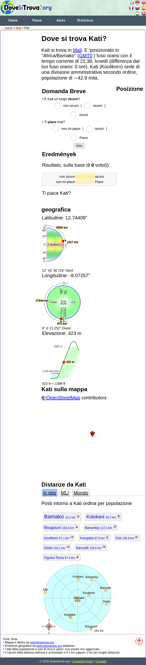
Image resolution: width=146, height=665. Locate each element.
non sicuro (71, 106)
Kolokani (103, 516)
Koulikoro (59, 538)
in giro (49, 492)
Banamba (101, 528)
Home (13, 20)
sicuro (83, 115)
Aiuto (61, 20)
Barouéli (91, 548)
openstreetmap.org (42, 642)
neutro (97, 106)
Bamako (62, 517)
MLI (65, 492)
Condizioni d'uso (82, 661)
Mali (18, 27)
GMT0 (85, 55)
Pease (37, 20)
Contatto (101, 661)
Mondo (81, 492)
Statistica (85, 20)
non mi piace (70, 129)
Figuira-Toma (62, 558)
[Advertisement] (20, 48)
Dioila (57, 548)
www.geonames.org (49, 646)
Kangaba (94, 538)
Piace (83, 138)
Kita (127, 538)
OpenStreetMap (63, 397)
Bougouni (61, 527)
